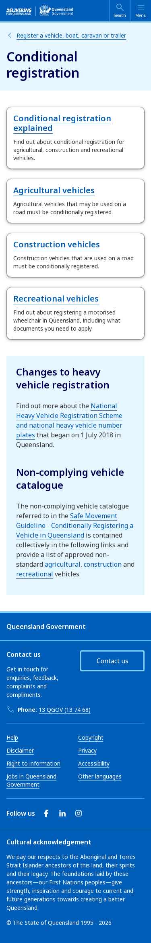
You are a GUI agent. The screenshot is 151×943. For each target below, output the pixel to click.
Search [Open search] (120, 15)
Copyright (90, 737)
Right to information (33, 763)
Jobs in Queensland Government (31, 780)
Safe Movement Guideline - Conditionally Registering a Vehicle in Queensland (74, 525)
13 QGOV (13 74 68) (65, 709)
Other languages (100, 776)
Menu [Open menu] (141, 15)
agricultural (63, 564)
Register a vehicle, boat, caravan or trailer (71, 35)
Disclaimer (20, 750)
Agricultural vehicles (54, 190)
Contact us (112, 660)
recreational (34, 574)
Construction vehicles (56, 244)
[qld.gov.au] (39, 10)
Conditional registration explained (62, 123)
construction (103, 564)
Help (12, 737)
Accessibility (94, 763)
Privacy (87, 750)
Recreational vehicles (56, 298)
